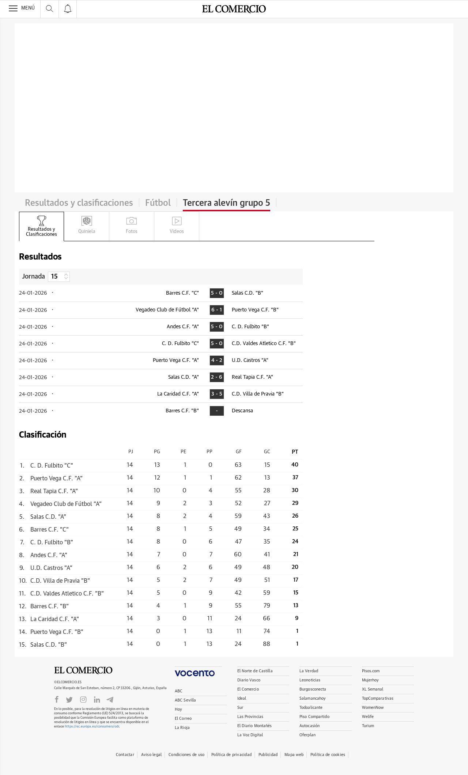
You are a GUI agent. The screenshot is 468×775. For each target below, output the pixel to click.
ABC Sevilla (185, 700)
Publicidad (268, 755)
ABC (178, 691)
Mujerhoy (370, 680)
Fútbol (158, 203)
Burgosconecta (312, 689)
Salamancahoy (312, 698)
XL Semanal (373, 689)
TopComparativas (378, 698)
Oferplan (307, 735)
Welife (368, 717)
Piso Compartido (314, 717)
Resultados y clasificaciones (79, 203)
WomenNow (373, 708)
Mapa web (293, 755)
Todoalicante (310, 708)
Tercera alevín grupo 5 (226, 203)
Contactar (125, 755)
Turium (368, 726)
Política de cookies (327, 755)
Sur (240, 708)
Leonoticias (309, 680)
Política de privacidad (231, 755)
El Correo (183, 719)
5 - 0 (216, 293)
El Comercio (83, 670)
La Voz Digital (250, 735)
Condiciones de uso (186, 755)
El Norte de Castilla (255, 671)
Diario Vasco (248, 680)
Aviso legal (151, 755)
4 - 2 (216, 360)
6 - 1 (216, 310)
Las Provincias (250, 717)
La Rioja (182, 728)
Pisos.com (371, 671)
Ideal (241, 698)
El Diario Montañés (254, 726)
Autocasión (309, 726)
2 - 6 (216, 377)
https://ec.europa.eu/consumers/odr (92, 726)
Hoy (178, 709)
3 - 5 (216, 394)
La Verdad (308, 671)
